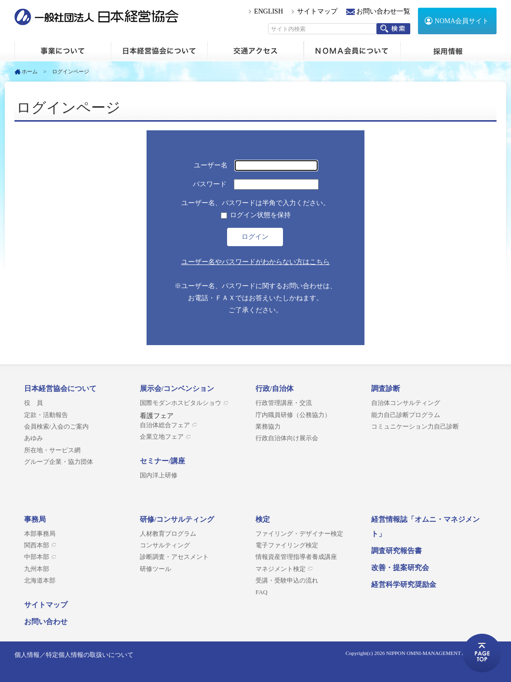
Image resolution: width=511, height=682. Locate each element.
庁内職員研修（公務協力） (293, 415)
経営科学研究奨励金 (403, 584)
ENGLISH (268, 11)
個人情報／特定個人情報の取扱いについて (74, 654)
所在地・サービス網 (52, 450)
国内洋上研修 (158, 475)
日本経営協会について (159, 51)
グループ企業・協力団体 (58, 462)
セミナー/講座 (162, 461)
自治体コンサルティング (405, 403)
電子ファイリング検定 (287, 545)
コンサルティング (165, 545)
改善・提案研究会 (400, 567)
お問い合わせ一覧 (383, 11)
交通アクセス (255, 51)
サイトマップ (317, 11)
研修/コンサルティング (177, 519)
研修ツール (155, 569)
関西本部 (36, 545)
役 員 (33, 403)
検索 (393, 28)
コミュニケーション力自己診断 (415, 426)
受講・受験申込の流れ (287, 580)
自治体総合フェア (165, 425)
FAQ (262, 592)
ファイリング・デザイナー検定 (299, 533)
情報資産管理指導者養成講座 (296, 557)
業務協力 (268, 426)
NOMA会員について (352, 51)
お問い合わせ (45, 622)
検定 (263, 519)
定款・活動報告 (46, 415)
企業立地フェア (162, 436)
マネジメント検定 (281, 569)
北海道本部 (39, 580)
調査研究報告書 (396, 551)
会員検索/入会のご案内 (56, 426)
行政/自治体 (275, 388)
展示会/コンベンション (177, 388)
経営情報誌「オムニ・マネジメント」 (425, 526)
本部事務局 (39, 533)
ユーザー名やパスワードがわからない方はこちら (255, 261)
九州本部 (36, 569)
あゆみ (33, 438)
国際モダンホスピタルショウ (180, 403)
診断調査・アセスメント (174, 557)
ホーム (62, 51)
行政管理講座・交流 (284, 403)
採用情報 (448, 51)
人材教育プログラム (168, 533)
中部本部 (36, 557)
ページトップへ (482, 653)
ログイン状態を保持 (260, 215)
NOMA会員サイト (462, 21)
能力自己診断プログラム (405, 415)
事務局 (35, 519)
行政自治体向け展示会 (287, 438)
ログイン (255, 236)
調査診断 (385, 388)
